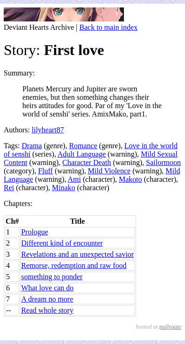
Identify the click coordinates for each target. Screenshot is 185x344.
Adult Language (82, 154)
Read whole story (47, 310)
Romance (83, 146)
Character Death (86, 162)
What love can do (47, 288)
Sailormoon (163, 162)
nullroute (170, 326)
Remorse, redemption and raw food (73, 265)
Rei (9, 188)
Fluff (45, 171)
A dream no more (47, 299)
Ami (74, 179)
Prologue (34, 232)
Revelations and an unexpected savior (77, 254)
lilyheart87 (48, 130)
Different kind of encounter (62, 243)
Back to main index (108, 27)
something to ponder (51, 277)
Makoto (130, 179)
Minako (63, 188)
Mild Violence (109, 171)
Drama (31, 146)
